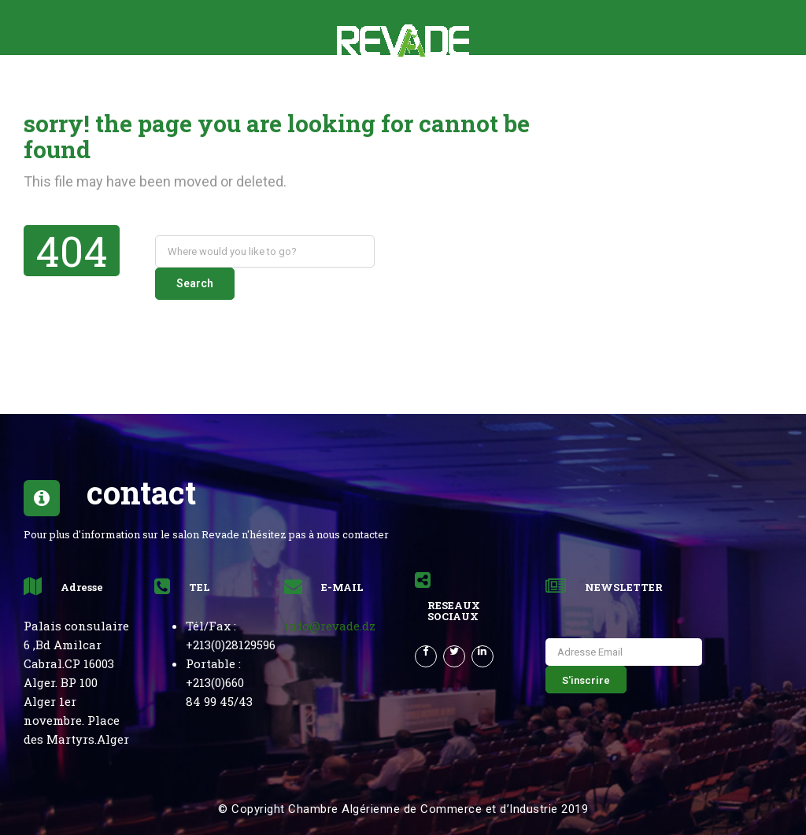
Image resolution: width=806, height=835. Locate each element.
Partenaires (387, 83)
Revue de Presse (497, 83)
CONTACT (595, 83)
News (312, 83)
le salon (134, 83)
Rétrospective (229, 83)
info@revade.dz (329, 593)
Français (671, 83)
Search (415, 251)
